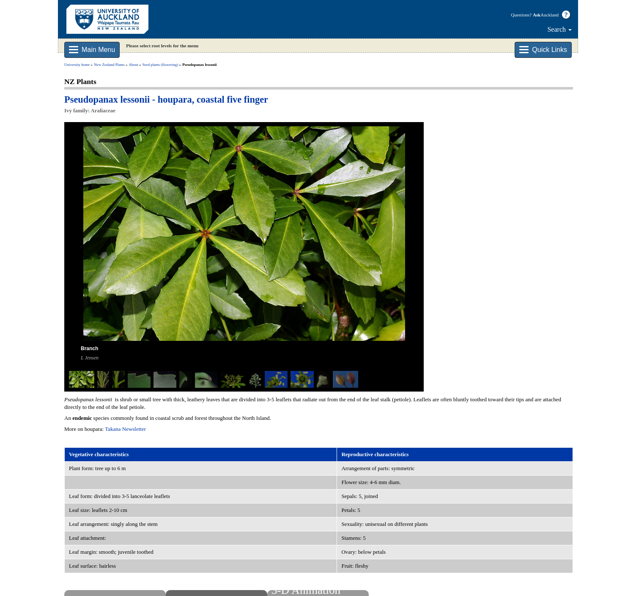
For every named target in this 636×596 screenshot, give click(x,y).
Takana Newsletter (125, 429)
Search (559, 29)
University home (77, 65)
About (133, 65)
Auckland (546, 14)
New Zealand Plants (109, 65)
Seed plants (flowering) (160, 65)
